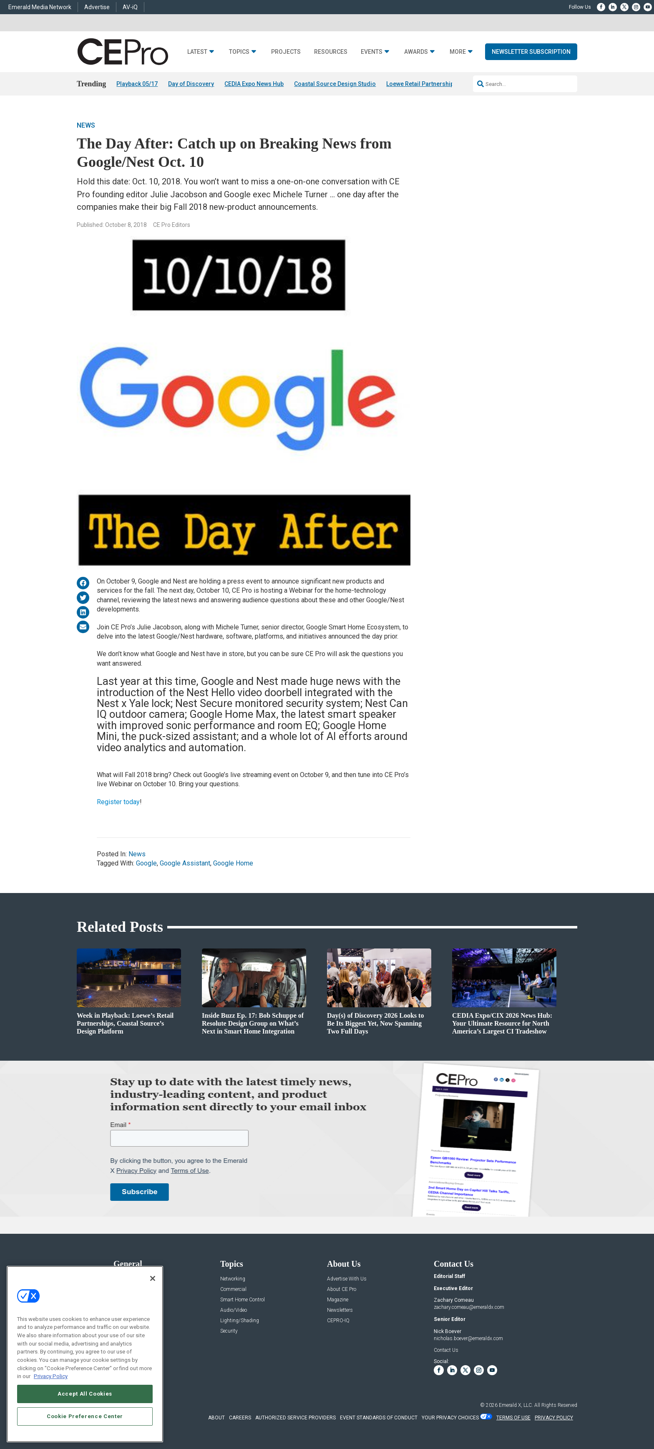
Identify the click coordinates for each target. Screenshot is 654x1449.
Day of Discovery (191, 83)
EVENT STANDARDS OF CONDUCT (379, 1418)
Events (371, 52)
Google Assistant (185, 863)
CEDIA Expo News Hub (254, 83)
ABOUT (216, 1418)
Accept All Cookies (85, 1394)
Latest (197, 52)
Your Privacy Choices (450, 1418)
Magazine (337, 1300)
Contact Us (446, 1350)
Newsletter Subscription (531, 51)
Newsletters (340, 1310)
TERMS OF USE (513, 1418)
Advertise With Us (347, 1279)
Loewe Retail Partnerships (421, 83)
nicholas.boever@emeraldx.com (468, 1338)
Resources (330, 52)
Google (146, 863)
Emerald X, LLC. (516, 1405)
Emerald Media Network (39, 7)
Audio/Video (233, 1310)
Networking (232, 1279)
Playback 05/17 (137, 83)
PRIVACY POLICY (554, 1418)
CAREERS (240, 1418)
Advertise (97, 7)
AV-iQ (130, 7)
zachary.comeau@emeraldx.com (469, 1307)
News (86, 125)
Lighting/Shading (239, 1320)
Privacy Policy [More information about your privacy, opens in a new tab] (51, 1376)
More (458, 52)
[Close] (152, 1278)
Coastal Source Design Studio (335, 83)
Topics (239, 52)
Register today (118, 802)
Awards (416, 52)
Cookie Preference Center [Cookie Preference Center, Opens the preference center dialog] (85, 1416)
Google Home (233, 863)
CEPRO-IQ (338, 1320)
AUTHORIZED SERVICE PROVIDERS (295, 1418)
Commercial (233, 1289)
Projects (286, 52)
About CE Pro (341, 1289)
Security (229, 1331)
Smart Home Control (242, 1300)
